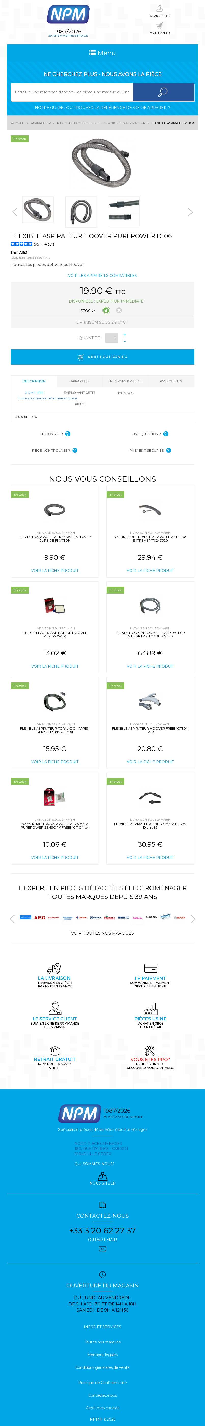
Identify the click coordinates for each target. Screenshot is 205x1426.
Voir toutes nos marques (102, 933)
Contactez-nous (102, 1395)
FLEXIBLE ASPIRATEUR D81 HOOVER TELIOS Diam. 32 (150, 825)
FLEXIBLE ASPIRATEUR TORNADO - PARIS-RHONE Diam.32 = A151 (54, 730)
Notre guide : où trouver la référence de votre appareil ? (102, 107)
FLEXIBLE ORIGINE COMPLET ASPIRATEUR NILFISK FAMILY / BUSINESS (150, 634)
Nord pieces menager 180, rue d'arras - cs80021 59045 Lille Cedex (101, 1148)
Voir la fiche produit (54, 570)
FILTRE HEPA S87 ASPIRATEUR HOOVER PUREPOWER (54, 634)
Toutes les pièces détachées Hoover (48, 398)
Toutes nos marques (103, 1342)
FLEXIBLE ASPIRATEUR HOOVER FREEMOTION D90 (150, 730)
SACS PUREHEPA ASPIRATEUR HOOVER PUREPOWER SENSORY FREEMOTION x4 (55, 825)
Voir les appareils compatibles (102, 275)
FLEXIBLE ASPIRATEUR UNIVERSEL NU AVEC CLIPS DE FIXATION (55, 538)
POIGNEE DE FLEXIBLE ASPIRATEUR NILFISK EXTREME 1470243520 (150, 538)
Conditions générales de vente (102, 1367)
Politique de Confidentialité (102, 1382)
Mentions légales (102, 1354)
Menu (102, 53)
